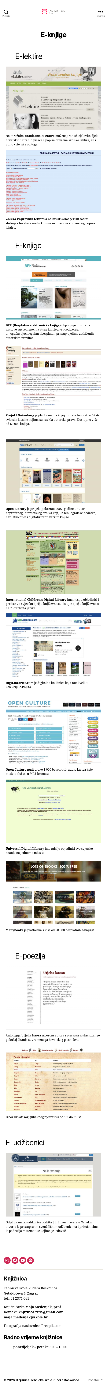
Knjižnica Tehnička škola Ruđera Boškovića (47, 1380)
